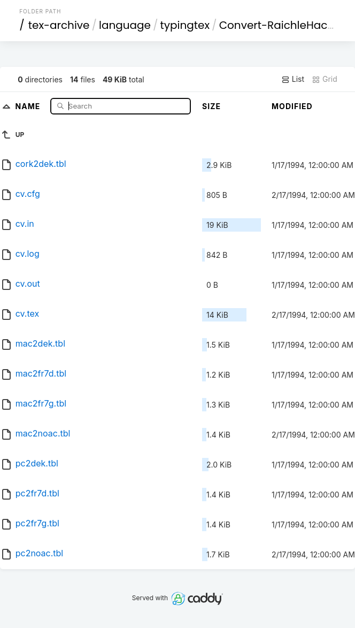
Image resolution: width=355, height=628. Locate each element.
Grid (324, 79)
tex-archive (59, 25)
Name (29, 105)
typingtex (185, 25)
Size (211, 106)
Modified (292, 106)
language (125, 25)
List (292, 79)
